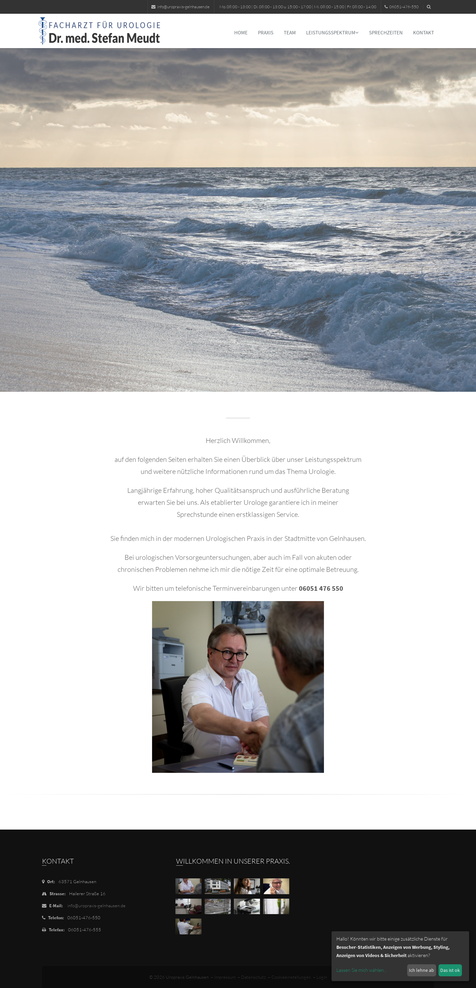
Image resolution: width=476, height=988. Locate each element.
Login (321, 977)
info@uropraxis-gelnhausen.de (180, 6)
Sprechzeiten (386, 32)
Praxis (265, 32)
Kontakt (423, 32)
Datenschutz (253, 977)
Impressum (225, 977)
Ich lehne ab (421, 970)
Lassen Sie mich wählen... (361, 970)
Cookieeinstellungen (291, 977)
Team (290, 32)
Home (241, 32)
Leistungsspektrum (332, 32)
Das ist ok (450, 970)
